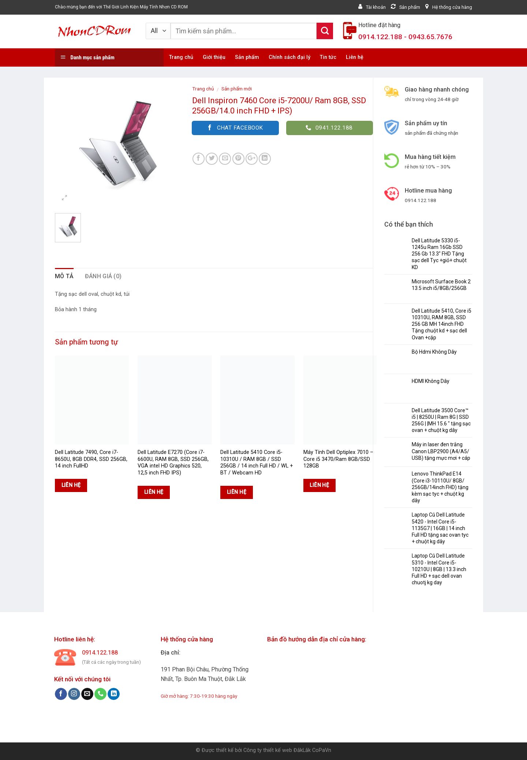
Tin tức (328, 57)
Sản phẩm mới (236, 89)
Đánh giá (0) (103, 276)
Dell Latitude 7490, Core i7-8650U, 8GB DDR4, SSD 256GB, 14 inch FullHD (91, 459)
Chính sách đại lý (289, 57)
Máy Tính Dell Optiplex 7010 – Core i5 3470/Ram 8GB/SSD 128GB (338, 459)
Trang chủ (181, 57)
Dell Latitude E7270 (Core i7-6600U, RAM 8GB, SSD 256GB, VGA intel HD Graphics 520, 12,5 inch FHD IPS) (173, 462)
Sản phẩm (247, 57)
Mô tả (64, 276)
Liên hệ (354, 57)
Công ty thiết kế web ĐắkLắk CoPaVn (287, 750)
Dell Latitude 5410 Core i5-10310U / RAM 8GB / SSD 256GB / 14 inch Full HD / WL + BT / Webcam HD (256, 462)
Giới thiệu (214, 57)
